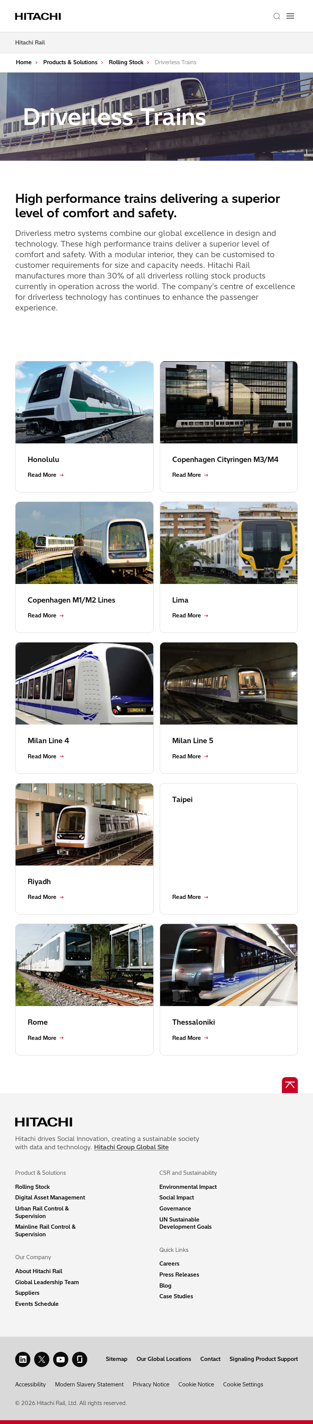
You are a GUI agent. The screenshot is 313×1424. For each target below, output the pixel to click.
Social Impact (176, 1197)
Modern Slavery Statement (89, 1384)
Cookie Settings (243, 1384)
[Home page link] (39, 16)
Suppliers (27, 1293)
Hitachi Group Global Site (131, 1147)
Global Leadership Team (47, 1282)
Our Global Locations (164, 1359)
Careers (169, 1263)
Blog (165, 1285)
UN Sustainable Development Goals (185, 1223)
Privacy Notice (151, 1384)
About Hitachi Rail (38, 1271)
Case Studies (176, 1296)
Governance (175, 1208)
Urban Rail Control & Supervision (42, 1212)
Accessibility (30, 1384)
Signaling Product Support (264, 1359)
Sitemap (116, 1359)
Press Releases (179, 1274)
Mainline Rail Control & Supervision (45, 1230)
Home (24, 62)
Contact (210, 1359)
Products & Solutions (70, 62)
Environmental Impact (188, 1187)
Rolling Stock (126, 62)
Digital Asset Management (50, 1197)
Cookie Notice (196, 1384)
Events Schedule (37, 1304)
